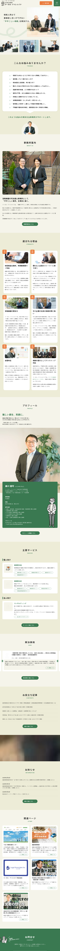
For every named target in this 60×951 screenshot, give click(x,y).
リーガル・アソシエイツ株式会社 (13, 835)
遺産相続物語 (35, 801)
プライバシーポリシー (25, 945)
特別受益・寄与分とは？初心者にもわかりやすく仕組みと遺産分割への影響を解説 (23, 672)
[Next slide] (57, 618)
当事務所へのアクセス (34, 945)
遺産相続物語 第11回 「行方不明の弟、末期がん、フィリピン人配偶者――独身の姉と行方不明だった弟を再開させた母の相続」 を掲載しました (29, 743)
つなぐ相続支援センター (10, 801)
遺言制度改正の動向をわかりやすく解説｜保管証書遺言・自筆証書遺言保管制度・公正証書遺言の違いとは (29, 660)
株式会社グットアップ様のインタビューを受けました (15, 751)
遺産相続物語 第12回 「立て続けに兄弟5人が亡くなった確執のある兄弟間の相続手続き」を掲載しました (28, 737)
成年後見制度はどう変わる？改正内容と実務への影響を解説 (17, 664)
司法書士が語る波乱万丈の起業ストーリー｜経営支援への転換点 (44, 835)
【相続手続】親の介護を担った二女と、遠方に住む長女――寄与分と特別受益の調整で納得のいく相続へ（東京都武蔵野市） (34, 611)
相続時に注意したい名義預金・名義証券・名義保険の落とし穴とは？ (19, 668)
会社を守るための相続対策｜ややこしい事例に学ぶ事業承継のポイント (15, 869)
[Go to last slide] (2, 618)
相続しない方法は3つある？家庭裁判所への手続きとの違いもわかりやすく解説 (22, 676)
